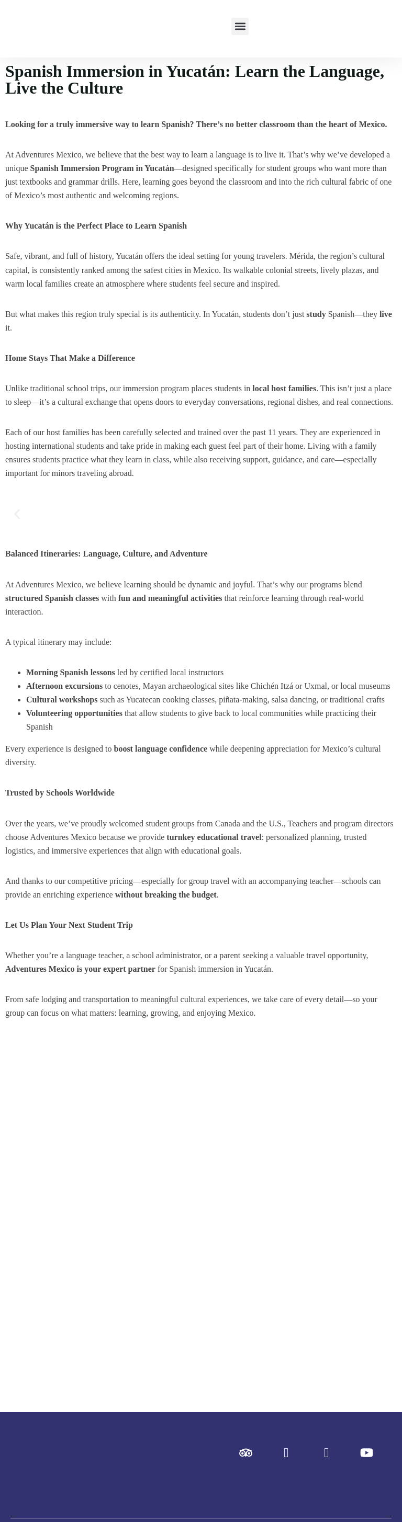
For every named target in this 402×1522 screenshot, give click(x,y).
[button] (240, 26)
